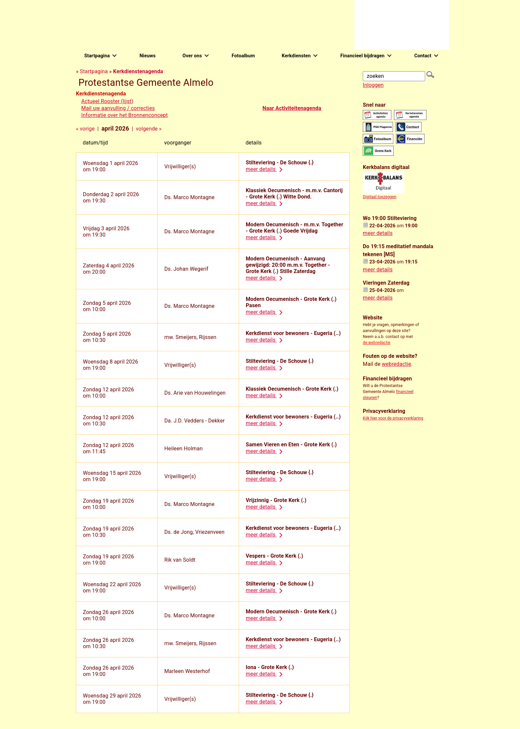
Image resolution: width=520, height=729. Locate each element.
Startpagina (97, 56)
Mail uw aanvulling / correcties (118, 108)
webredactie (396, 364)
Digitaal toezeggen (379, 197)
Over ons (192, 56)
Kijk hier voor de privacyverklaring (393, 418)
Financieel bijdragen (362, 56)
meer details (265, 169)
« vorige (85, 129)
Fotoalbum (243, 56)
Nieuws (148, 56)
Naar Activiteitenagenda (291, 108)
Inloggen (373, 85)
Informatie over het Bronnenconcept (124, 115)
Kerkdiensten (296, 56)
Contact (422, 56)
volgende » (149, 129)
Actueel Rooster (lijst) (107, 101)
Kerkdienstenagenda (138, 71)
